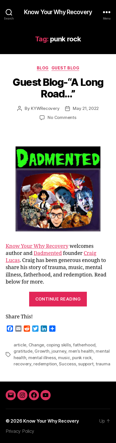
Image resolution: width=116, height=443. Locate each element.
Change (36, 345)
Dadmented (48, 253)
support (85, 364)
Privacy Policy (20, 431)
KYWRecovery (45, 108)
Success (67, 364)
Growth (42, 351)
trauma (103, 364)
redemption (45, 364)
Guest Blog (65, 67)
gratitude (23, 351)
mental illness (42, 357)
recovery (22, 364)
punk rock (82, 357)
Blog (43, 67)
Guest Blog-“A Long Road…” (57, 88)
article (20, 345)
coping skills (58, 345)
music (64, 357)
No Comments (62, 117)
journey (58, 351)
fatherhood (84, 345)
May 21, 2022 (86, 108)
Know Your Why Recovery (58, 12)
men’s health (81, 351)
